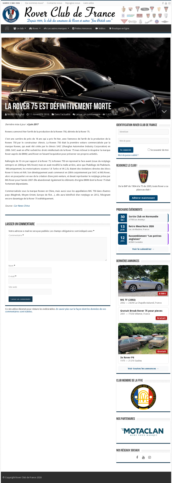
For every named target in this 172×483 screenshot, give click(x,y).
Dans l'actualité (62, 114)
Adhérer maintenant (143, 198)
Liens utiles (89, 3)
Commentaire (16, 235)
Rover (33, 28)
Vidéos (100, 28)
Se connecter (125, 150)
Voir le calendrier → (143, 249)
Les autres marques (55, 28)
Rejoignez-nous (72, 3)
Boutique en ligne (119, 28)
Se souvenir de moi (158, 150)
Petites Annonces (82, 28)
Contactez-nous (54, 3)
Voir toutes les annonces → (143, 368)
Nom (12, 265)
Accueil (7, 28)
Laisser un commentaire (88, 114)
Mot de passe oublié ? (128, 155)
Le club (19, 28)
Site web (13, 287)
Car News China (22, 205)
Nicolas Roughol (15, 114)
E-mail (12, 276)
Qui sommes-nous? (34, 3)
